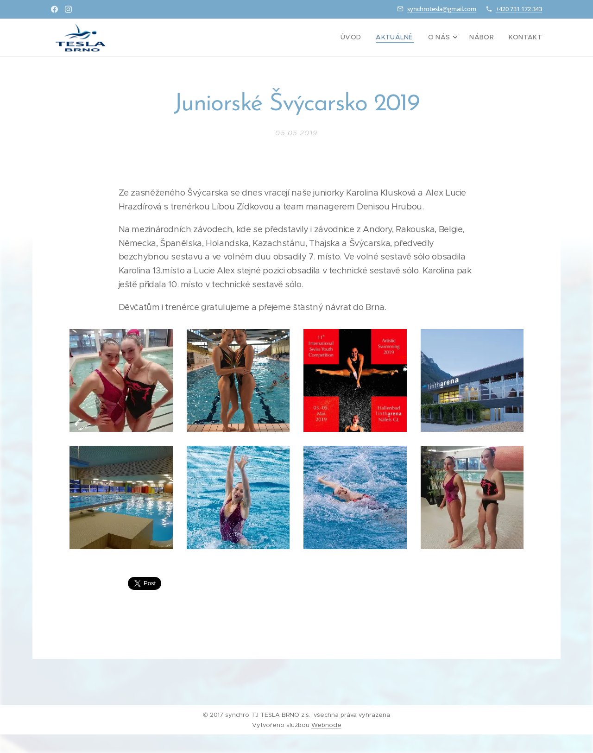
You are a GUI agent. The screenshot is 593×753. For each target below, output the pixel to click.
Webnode (326, 725)
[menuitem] (364, 37)
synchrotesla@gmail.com (441, 9)
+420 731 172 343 (519, 9)
